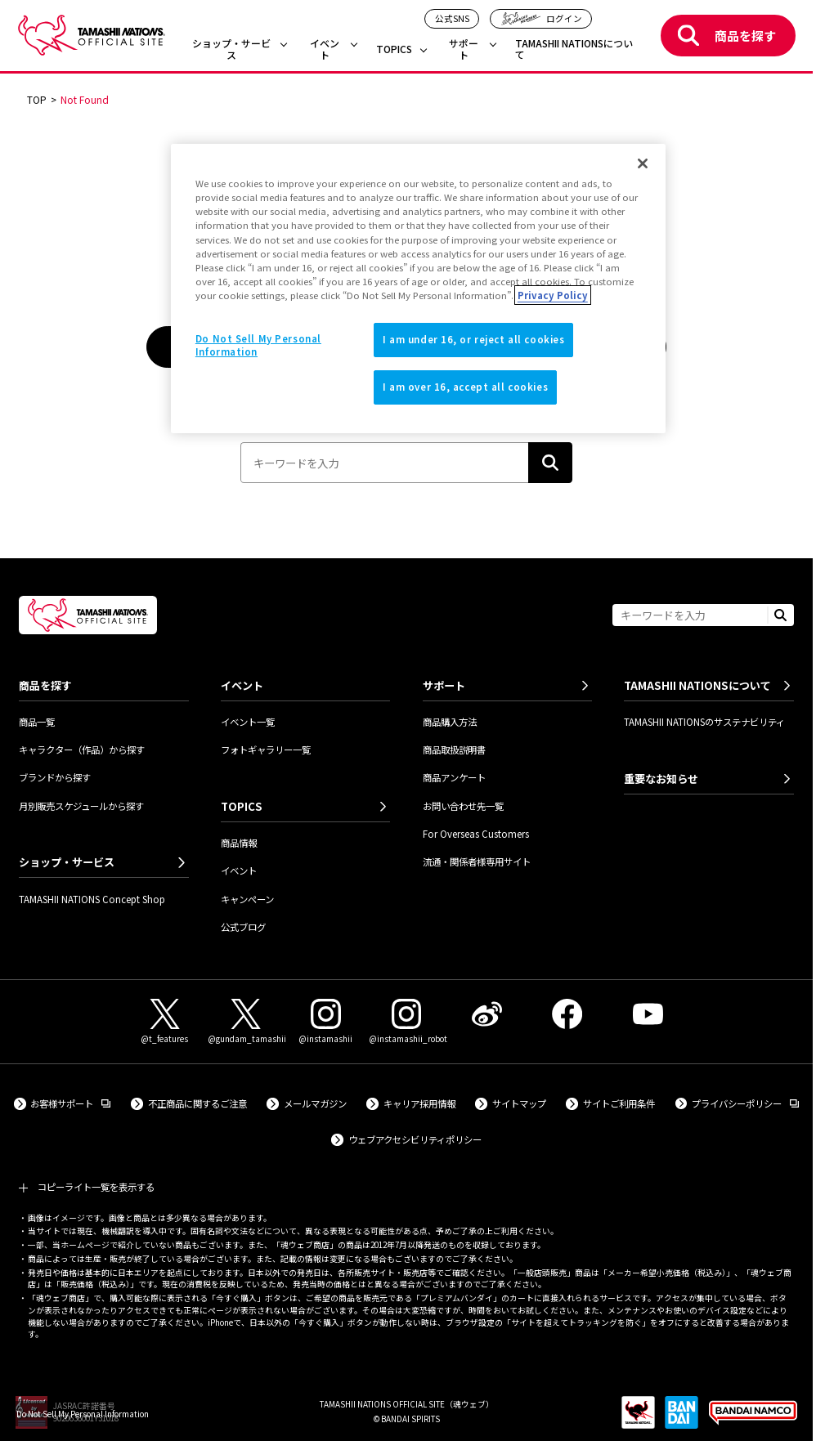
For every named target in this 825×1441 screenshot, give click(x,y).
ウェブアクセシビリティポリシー (415, 1139)
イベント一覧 (248, 721)
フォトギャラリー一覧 (266, 749)
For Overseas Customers (476, 833)
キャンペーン (247, 899)
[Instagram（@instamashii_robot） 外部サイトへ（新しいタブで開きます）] (406, 1022)
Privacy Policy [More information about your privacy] (553, 295)
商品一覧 (37, 721)
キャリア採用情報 (419, 1103)
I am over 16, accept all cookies (465, 386)
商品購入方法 (450, 721)
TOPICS (394, 49)
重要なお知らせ (661, 778)
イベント (324, 49)
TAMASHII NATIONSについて (574, 49)
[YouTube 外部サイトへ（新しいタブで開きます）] (647, 1014)
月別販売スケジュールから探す (81, 805)
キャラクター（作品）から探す (82, 749)
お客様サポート (70, 1103)
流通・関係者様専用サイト (477, 861)
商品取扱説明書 (454, 749)
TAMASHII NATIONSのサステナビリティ (704, 721)
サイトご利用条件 (619, 1103)
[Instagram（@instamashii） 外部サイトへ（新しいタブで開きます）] (326, 1022)
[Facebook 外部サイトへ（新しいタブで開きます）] (567, 1014)
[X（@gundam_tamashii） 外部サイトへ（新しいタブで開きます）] (245, 1022)
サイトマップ (519, 1103)
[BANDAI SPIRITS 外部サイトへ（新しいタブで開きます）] (681, 1418)
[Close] (643, 163)
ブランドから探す (55, 777)
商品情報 (239, 842)
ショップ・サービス (231, 49)
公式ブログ (243, 926)
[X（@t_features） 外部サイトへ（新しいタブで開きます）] (165, 1022)
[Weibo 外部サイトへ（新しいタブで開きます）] (486, 1014)
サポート (463, 49)
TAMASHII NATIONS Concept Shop (92, 899)
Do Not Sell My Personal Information (82, 1413)
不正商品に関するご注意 (197, 1103)
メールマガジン (315, 1103)
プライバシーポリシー (745, 1103)
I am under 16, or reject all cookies (474, 339)
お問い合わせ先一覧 (463, 805)
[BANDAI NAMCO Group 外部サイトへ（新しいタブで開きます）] (753, 1418)
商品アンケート (454, 777)
